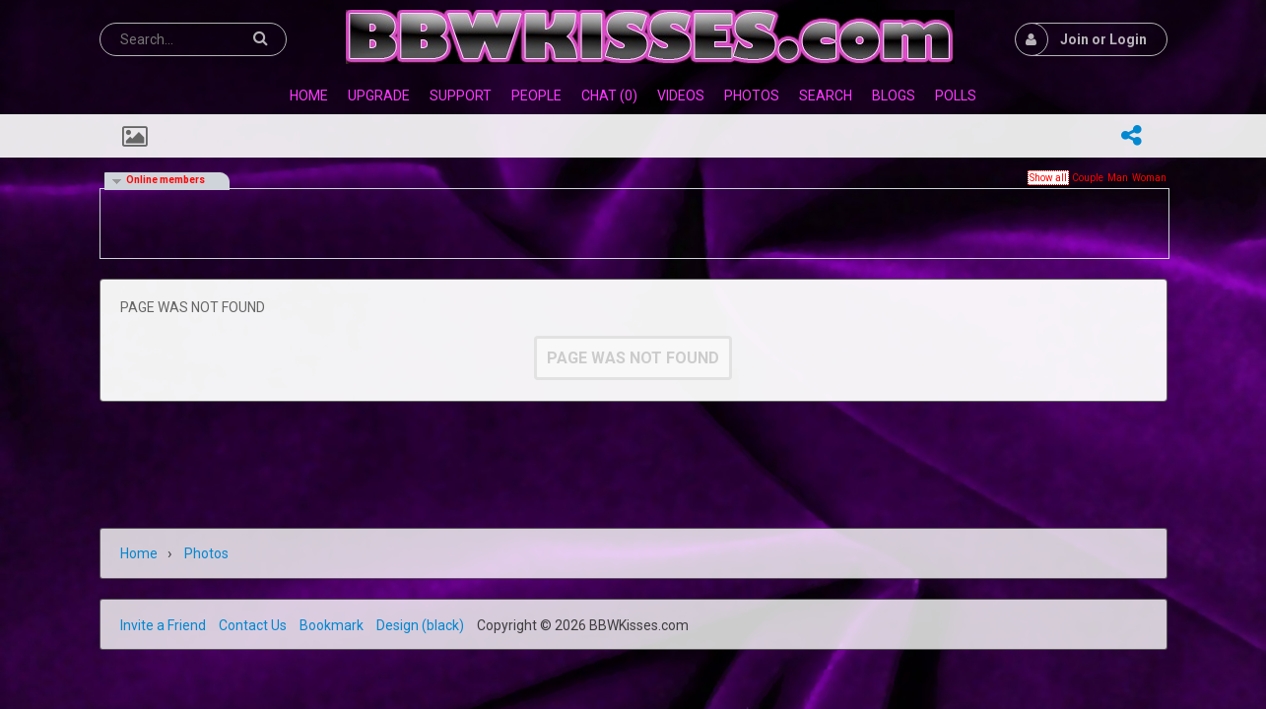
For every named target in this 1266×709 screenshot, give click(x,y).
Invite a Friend (163, 625)
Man (1117, 177)
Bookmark (332, 625)
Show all (1048, 177)
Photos (206, 553)
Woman (1149, 177)
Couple (1087, 177)
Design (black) (420, 625)
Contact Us (253, 625)
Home (139, 553)
